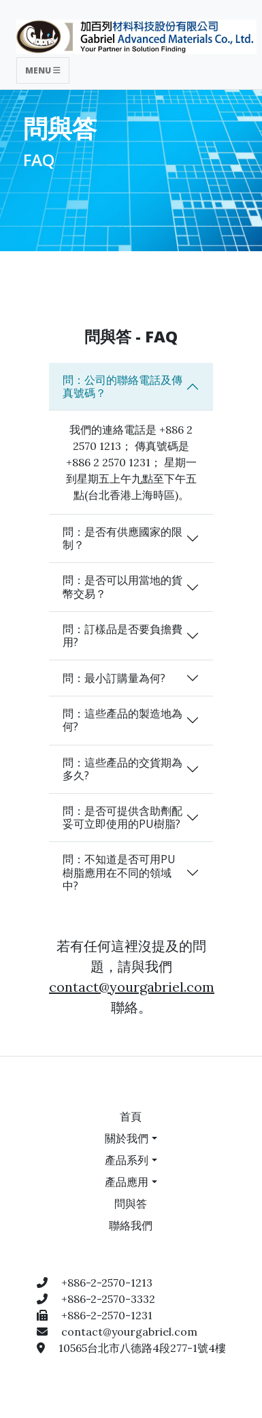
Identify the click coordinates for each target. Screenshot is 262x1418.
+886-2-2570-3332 (108, 1299)
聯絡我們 (130, 1225)
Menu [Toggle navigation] (43, 70)
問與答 (130, 1203)
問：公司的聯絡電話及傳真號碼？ (122, 386)
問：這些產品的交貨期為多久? (122, 769)
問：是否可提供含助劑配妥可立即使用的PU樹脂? (122, 817)
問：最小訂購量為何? (114, 678)
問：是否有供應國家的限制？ (122, 538)
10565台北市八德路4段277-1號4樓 (142, 1348)
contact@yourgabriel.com (131, 986)
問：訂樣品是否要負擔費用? (122, 635)
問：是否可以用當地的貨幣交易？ (122, 586)
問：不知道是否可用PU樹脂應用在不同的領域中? (119, 872)
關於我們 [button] (126, 1138)
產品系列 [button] (126, 1160)
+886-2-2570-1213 (106, 1282)
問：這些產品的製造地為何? (122, 720)
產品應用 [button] (126, 1182)
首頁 (131, 1116)
